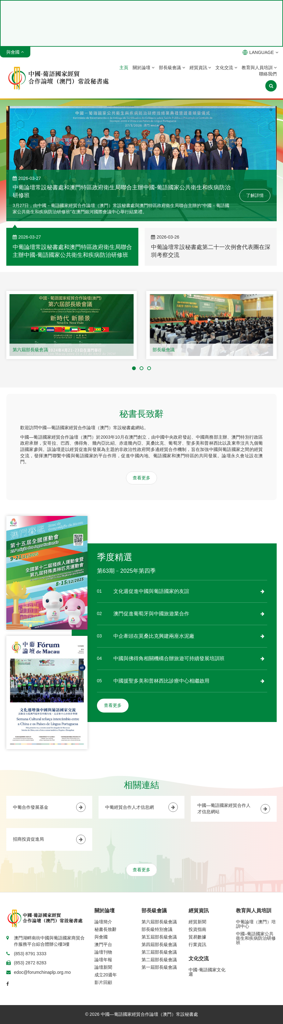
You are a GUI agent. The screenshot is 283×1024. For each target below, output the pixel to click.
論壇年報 (103, 959)
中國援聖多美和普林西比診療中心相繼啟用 (161, 681)
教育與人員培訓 (259, 67)
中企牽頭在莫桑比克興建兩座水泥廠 (153, 636)
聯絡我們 (268, 73)
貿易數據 (197, 936)
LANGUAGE (260, 52)
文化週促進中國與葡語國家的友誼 (151, 591)
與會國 (101, 936)
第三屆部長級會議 (159, 952)
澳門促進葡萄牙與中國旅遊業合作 (151, 613)
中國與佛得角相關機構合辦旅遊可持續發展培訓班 (169, 658)
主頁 (123, 67)
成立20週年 (105, 974)
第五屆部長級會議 (159, 936)
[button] (134, 368)
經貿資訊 (200, 67)
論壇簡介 (103, 921)
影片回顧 (103, 982)
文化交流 (226, 67)
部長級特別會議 (157, 929)
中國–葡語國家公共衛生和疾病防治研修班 (256, 938)
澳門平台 (103, 944)
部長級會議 (172, 67)
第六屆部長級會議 (30, 349)
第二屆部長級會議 (159, 959)
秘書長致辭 (105, 929)
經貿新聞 (197, 921)
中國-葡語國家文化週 (207, 972)
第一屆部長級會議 (159, 967)
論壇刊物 (103, 952)
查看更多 (141, 477)
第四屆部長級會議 (159, 944)
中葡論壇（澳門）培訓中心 (256, 924)
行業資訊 (197, 944)
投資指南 (197, 929)
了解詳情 (255, 195)
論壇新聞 (103, 967)
